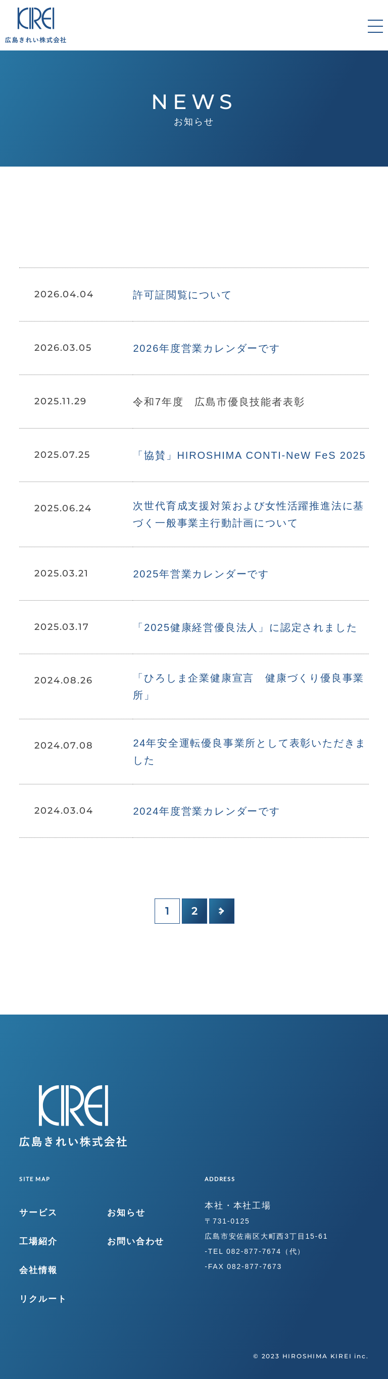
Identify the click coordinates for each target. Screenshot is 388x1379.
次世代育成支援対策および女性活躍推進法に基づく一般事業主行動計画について (248, 514)
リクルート (43, 1299)
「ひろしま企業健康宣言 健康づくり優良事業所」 (248, 686)
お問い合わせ (135, 1241)
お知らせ (126, 1212)
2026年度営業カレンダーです (206, 348)
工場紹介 (38, 1241)
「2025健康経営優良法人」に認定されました (245, 627)
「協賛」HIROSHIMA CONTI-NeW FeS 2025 (249, 455)
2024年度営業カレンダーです (206, 811)
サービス (38, 1212)
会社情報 (38, 1270)
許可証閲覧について (182, 294)
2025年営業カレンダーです (201, 573)
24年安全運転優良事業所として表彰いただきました (249, 751)
